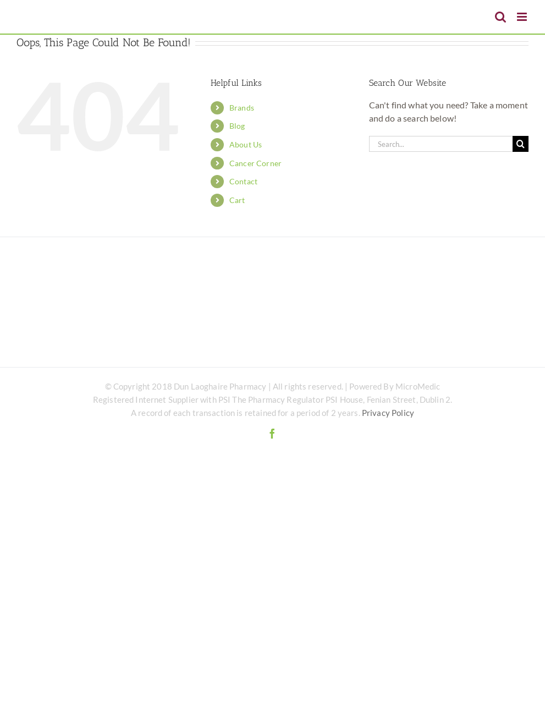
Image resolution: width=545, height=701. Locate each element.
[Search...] (441, 144)
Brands (241, 107)
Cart (237, 200)
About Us (245, 144)
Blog (237, 125)
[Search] (521, 144)
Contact (243, 181)
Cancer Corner (255, 163)
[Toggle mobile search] (500, 17)
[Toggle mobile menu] (523, 17)
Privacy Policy (388, 413)
